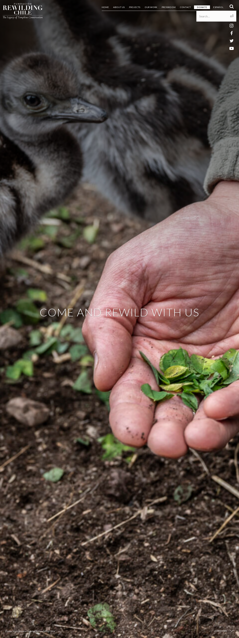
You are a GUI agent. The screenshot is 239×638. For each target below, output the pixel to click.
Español (218, 7)
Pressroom (169, 7)
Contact (185, 7)
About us (119, 7)
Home (105, 7)
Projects (134, 7)
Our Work (151, 7)
